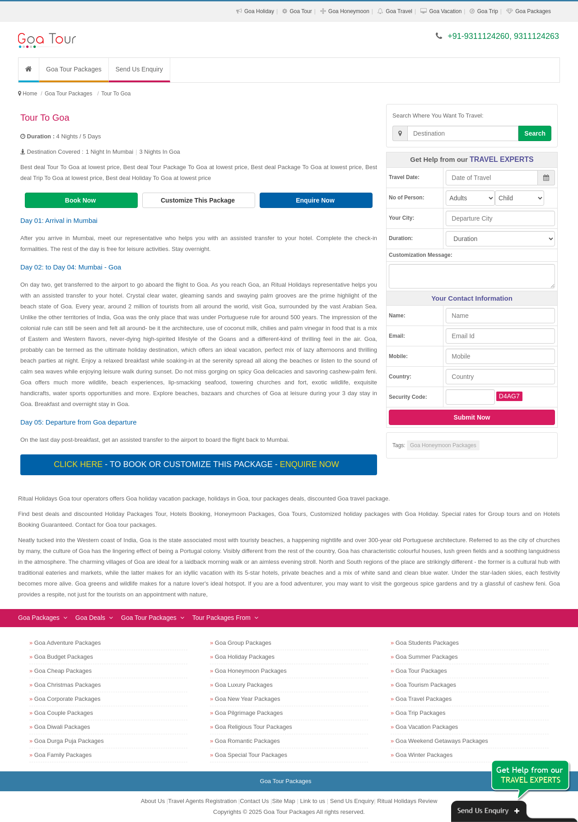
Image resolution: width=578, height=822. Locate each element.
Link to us (312, 801)
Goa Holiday (259, 11)
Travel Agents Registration (202, 801)
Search (534, 133)
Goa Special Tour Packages (251, 754)
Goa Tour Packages (74, 69)
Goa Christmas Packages (67, 684)
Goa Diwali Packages (62, 726)
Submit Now (472, 417)
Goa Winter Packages (424, 754)
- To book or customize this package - (197, 464)
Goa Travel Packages (424, 698)
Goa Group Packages (243, 642)
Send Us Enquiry (139, 69)
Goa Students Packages (427, 642)
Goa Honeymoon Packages (443, 445)
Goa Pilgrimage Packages (249, 712)
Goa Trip (487, 11)
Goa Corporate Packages (67, 698)
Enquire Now (316, 200)
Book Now (81, 200)
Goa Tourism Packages (426, 684)
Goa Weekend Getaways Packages (442, 740)
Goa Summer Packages (427, 656)
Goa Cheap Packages (63, 670)
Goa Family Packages (63, 754)
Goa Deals (90, 617)
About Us (153, 801)
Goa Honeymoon (348, 11)
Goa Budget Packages (63, 656)
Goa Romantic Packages (247, 740)
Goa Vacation (445, 11)
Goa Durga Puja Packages (69, 740)
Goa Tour (300, 11)
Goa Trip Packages (421, 712)
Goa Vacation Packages (427, 726)
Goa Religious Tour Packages (253, 726)
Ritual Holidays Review (407, 801)
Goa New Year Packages (247, 698)
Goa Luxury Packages (244, 684)
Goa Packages (533, 11)
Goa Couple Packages (63, 712)
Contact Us (254, 801)
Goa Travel (399, 11)
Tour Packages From (221, 617)
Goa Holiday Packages (245, 656)
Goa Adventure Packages (67, 642)
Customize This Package (199, 200)
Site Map (283, 801)
